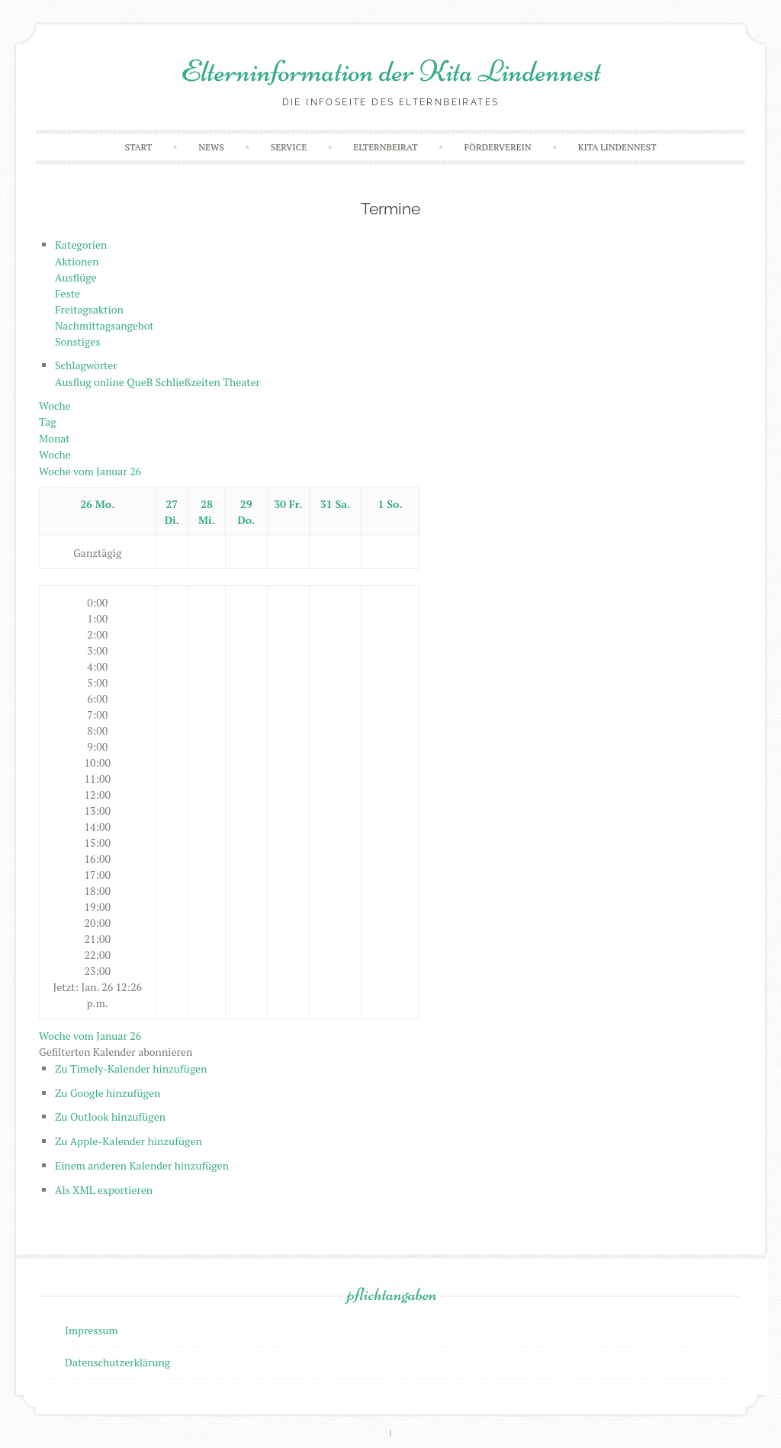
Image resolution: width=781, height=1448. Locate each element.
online (110, 382)
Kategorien (81, 244)
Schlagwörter (86, 365)
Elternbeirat (385, 147)
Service (289, 147)
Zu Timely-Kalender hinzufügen (131, 1068)
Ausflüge (76, 277)
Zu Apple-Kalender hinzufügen (128, 1141)
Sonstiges (78, 341)
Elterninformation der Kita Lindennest (391, 71)
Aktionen (77, 261)
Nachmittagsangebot (104, 325)
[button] (115, 1051)
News (210, 147)
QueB (141, 382)
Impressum (91, 1330)
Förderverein (498, 147)
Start (139, 147)
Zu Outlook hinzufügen (110, 1116)
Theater (241, 382)
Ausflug (74, 382)
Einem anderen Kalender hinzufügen (142, 1165)
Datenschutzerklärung (117, 1362)
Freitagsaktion (89, 309)
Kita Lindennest (617, 147)
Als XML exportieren (104, 1190)
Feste (67, 293)
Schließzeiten (189, 382)
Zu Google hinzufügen (107, 1093)
